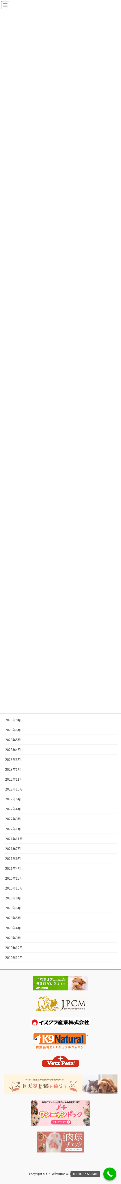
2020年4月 (13, 928)
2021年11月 (14, 838)
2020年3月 (13, 937)
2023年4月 (13, 749)
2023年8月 (13, 720)
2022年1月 (13, 828)
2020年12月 (14, 878)
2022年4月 (13, 809)
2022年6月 (13, 799)
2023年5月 (13, 739)
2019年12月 (14, 947)
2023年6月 (13, 729)
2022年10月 (14, 789)
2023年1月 (13, 769)
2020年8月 (13, 898)
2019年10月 (14, 957)
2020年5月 (13, 917)
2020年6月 (13, 908)
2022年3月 (13, 818)
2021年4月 (13, 868)
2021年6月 (13, 858)
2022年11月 (14, 779)
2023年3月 (13, 759)
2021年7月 (13, 848)
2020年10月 (14, 888)
